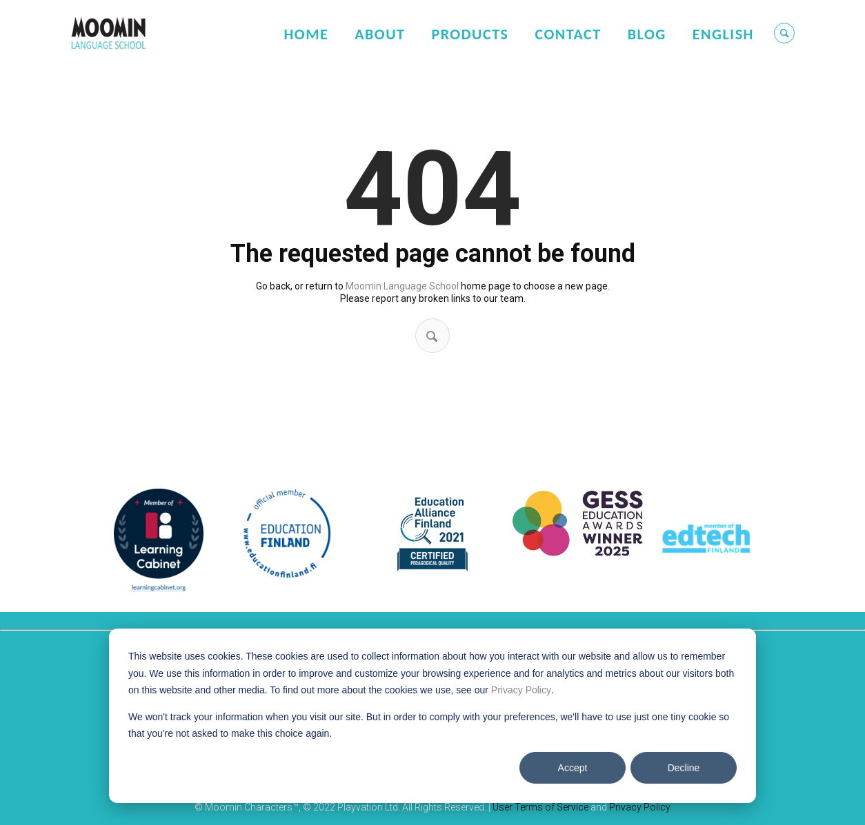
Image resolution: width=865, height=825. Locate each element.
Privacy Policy (521, 689)
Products (469, 34)
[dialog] (432, 716)
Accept (573, 767)
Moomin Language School (402, 286)
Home (306, 34)
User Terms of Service (540, 807)
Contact (568, 34)
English (723, 34)
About (380, 34)
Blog (647, 34)
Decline (684, 767)
